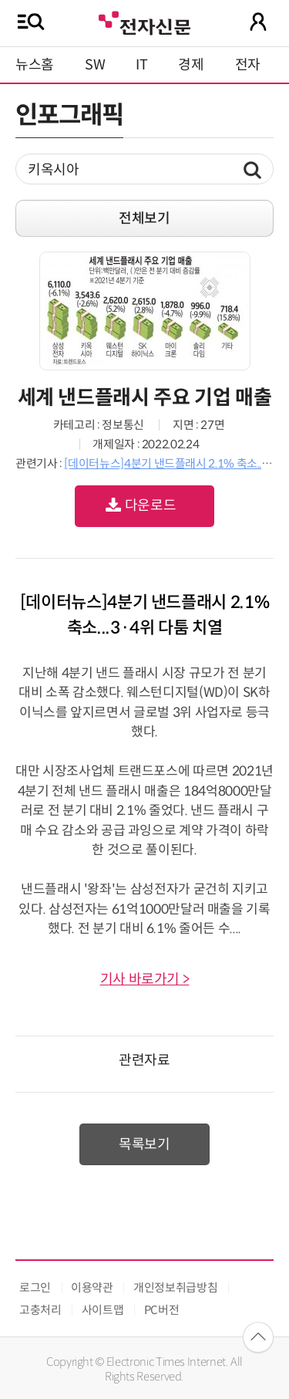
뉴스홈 (34, 64)
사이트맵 (103, 1310)
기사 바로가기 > (145, 979)
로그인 (35, 1287)
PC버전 (162, 1310)
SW (95, 64)
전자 (247, 64)
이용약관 (92, 1287)
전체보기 (144, 218)
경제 (190, 64)
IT (141, 64)
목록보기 (144, 1144)
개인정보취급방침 (175, 1287)
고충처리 (40, 1310)
